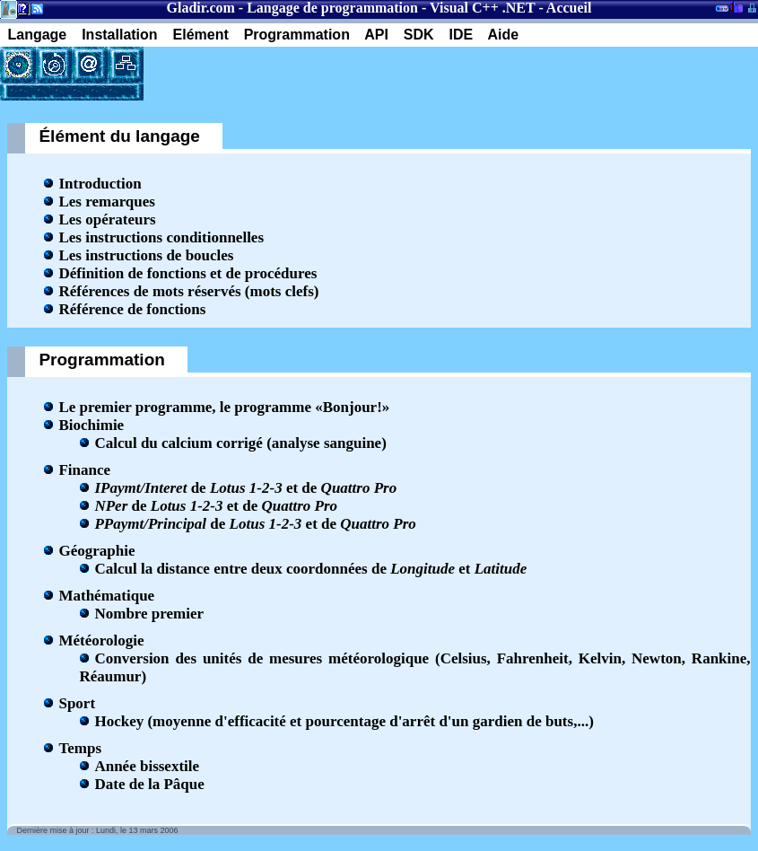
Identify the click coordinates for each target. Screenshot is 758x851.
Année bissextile (146, 766)
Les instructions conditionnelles (161, 237)
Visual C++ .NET (482, 7)
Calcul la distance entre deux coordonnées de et (310, 568)
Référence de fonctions (131, 309)
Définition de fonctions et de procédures (187, 273)
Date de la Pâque (149, 784)
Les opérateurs (106, 219)
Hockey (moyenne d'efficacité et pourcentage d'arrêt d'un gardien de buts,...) (343, 721)
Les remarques (106, 201)
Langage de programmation (332, 7)
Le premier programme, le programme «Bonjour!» (223, 407)
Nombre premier (149, 613)
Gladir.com (201, 7)
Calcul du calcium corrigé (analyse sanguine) (240, 443)
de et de (245, 487)
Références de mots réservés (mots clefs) (188, 291)
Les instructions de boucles (145, 255)
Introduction (99, 183)
